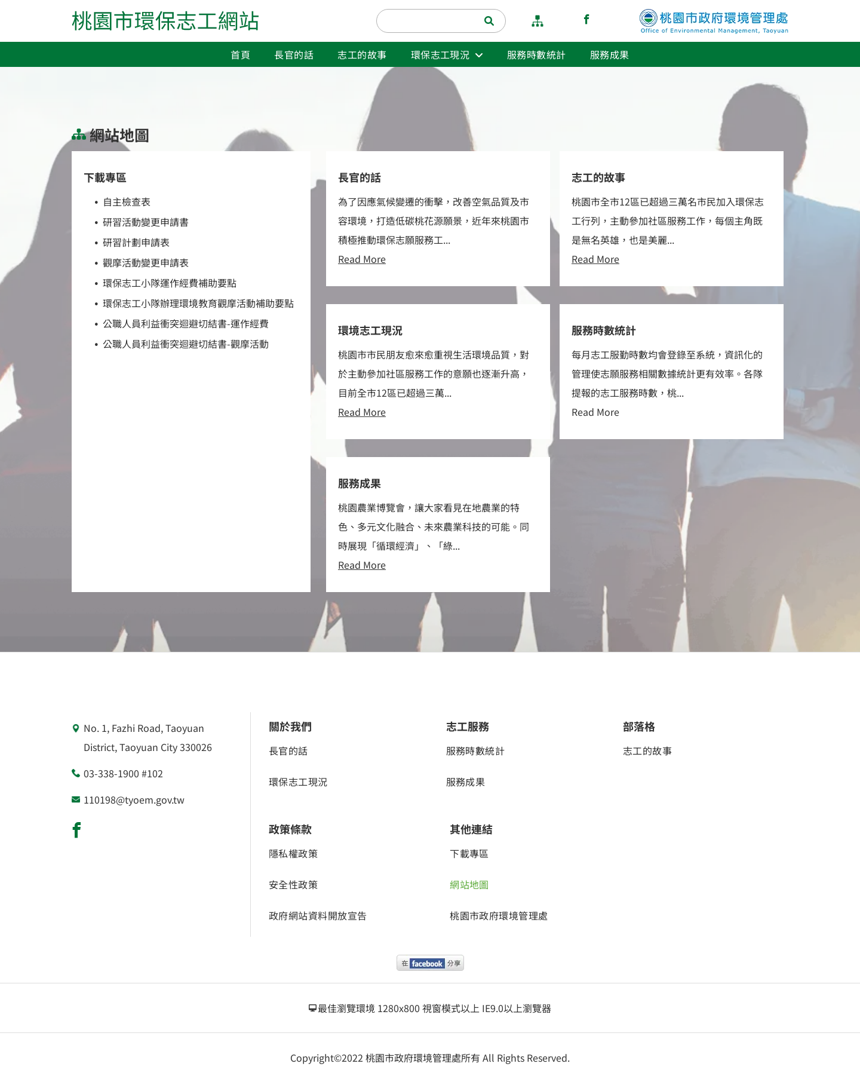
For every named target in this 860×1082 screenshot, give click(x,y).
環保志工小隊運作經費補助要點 (169, 282)
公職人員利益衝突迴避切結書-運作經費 (186, 323)
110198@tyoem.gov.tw (134, 799)
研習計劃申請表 (136, 242)
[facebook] (587, 21)
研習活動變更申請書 (146, 221)
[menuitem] (240, 54)
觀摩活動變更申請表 (146, 262)
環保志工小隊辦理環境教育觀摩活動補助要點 (198, 303)
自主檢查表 (126, 201)
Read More (362, 259)
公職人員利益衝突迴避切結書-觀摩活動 (186, 343)
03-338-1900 (111, 773)
